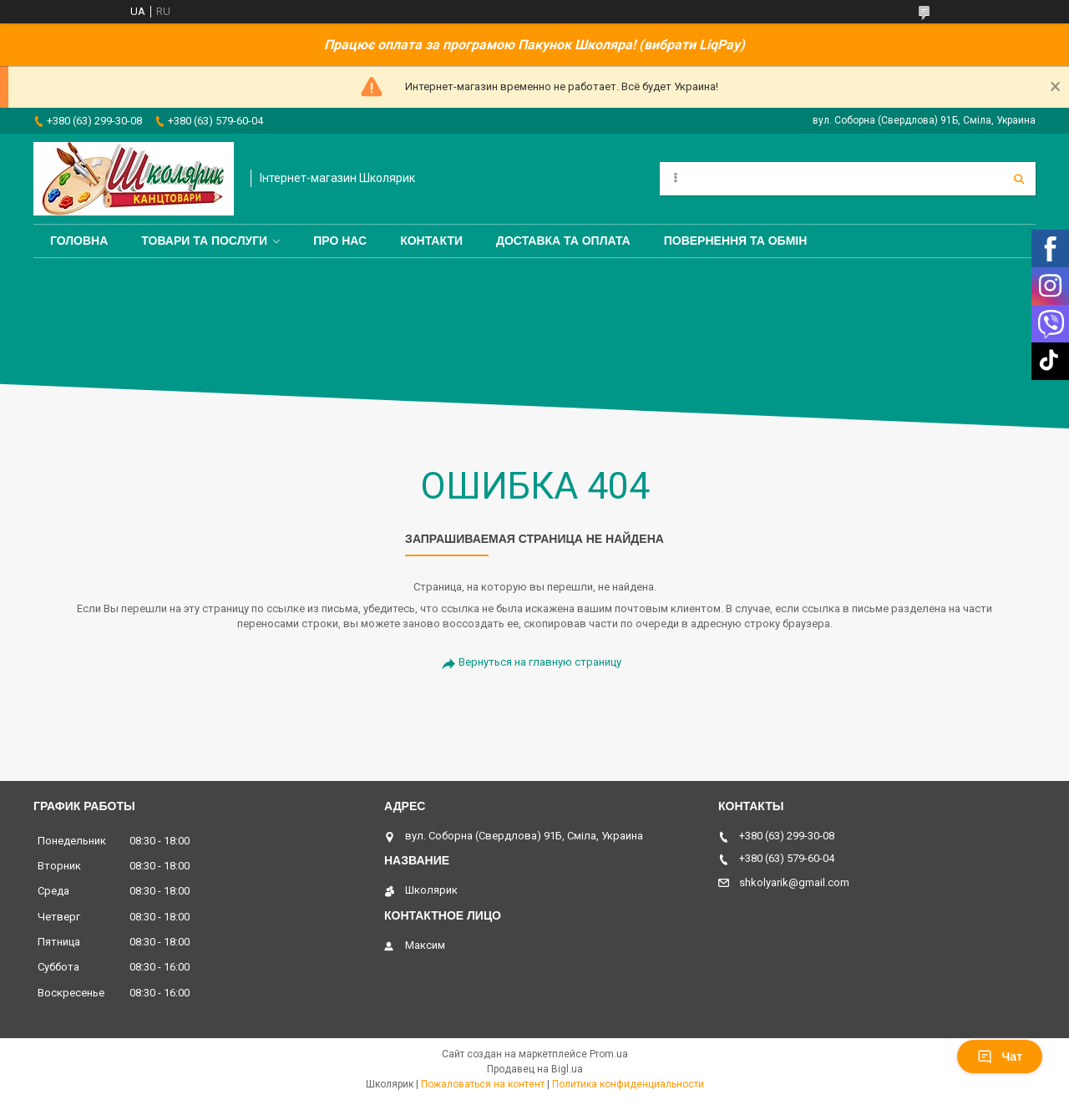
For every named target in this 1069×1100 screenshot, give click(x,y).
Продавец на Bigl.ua (535, 1069)
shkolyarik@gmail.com (794, 882)
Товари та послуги (204, 240)
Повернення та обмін (736, 240)
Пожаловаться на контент (483, 1084)
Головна (79, 240)
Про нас (340, 240)
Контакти (431, 240)
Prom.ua (609, 1054)
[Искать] (1019, 178)
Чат (999, 1056)
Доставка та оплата (563, 240)
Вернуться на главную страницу (540, 662)
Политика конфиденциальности (628, 1084)
